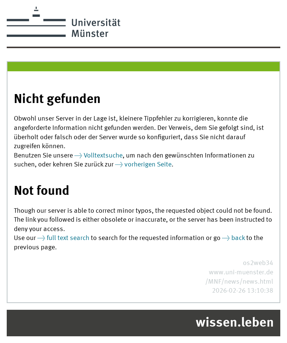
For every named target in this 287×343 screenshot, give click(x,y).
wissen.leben (235, 323)
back (238, 238)
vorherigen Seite (148, 165)
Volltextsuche (103, 156)
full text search (68, 238)
